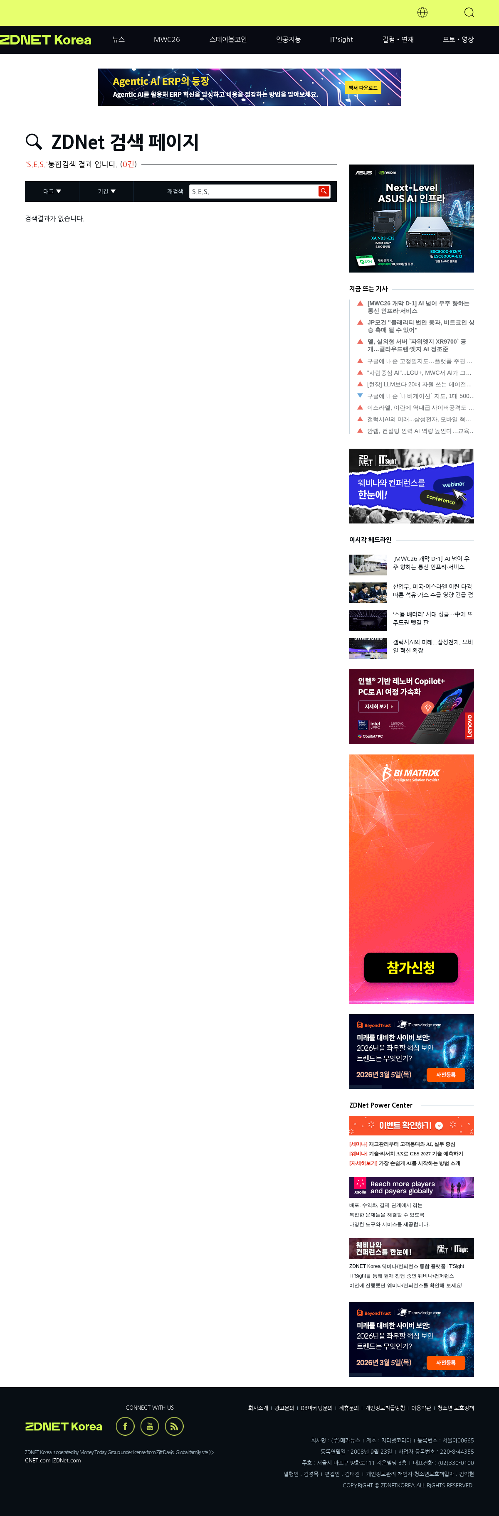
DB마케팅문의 (317, 1408)
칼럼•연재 (398, 39)
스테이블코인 (228, 39)
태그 (48, 191)
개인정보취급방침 (385, 1408)
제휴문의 (349, 1408)
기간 (103, 191)
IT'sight (341, 39)
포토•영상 (458, 39)
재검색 (175, 191)
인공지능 (288, 39)
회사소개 (258, 1408)
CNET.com (38, 1460)
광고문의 (284, 1408)
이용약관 (421, 1408)
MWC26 (167, 39)
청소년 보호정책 (455, 1408)
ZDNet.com (67, 1460)
